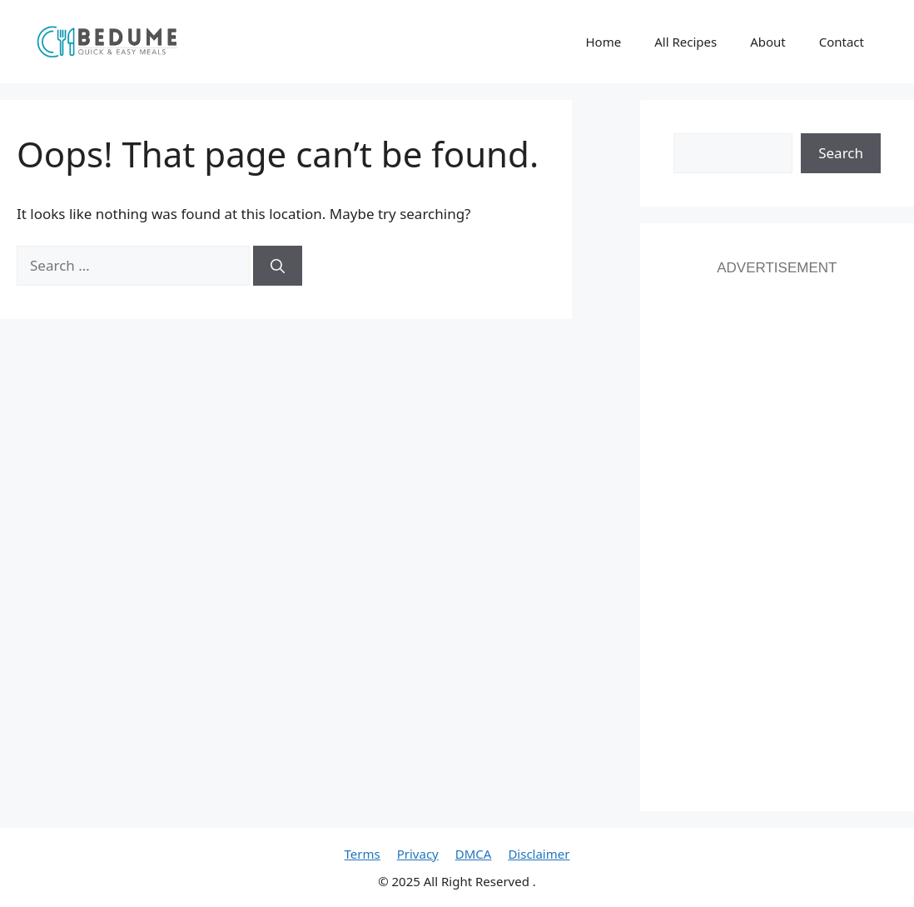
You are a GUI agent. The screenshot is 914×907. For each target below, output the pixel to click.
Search (840, 152)
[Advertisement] (777, 528)
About (768, 41)
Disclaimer (538, 853)
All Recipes (685, 41)
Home (603, 41)
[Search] (277, 266)
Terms (362, 853)
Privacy (418, 853)
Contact (841, 41)
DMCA (473, 853)
